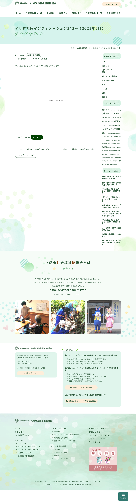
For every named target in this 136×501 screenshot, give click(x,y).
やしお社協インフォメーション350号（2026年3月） (111, 243)
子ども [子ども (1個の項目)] (118, 140)
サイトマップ (94, 442)
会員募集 (57, 432)
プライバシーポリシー (98, 439)
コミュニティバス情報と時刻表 (82, 401)
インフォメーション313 (22, 137)
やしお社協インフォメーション (30, 59)
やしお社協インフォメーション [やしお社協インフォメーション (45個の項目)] (111, 114)
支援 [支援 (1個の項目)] (107, 150)
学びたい (50, 13)
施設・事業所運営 (58, 446)
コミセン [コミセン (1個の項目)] (108, 117)
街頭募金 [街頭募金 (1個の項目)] (107, 161)
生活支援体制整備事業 (26, 456)
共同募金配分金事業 (61, 438)
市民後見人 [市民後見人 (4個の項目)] (117, 143)
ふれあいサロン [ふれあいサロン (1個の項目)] (113, 110)
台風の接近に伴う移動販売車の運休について (111, 184)
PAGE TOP (123, 496)
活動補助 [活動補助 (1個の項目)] (112, 154)
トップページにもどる (26, 155)
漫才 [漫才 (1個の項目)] (115, 154)
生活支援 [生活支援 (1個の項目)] (108, 157)
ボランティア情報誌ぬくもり (28, 450)
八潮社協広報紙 (108, 80)
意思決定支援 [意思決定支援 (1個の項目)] (111, 147)
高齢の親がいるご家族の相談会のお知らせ (111, 177)
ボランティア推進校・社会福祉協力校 (67, 435)
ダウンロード (37, 137)
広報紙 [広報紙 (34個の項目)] (104, 147)
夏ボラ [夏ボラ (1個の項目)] (112, 140)
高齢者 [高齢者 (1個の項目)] (115, 164)
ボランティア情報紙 (109, 76)
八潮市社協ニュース (34, 13)
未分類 (104, 89)
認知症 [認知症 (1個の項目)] (111, 161)
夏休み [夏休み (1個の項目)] (115, 140)
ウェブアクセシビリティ (99, 435)
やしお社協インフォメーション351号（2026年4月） (111, 222)
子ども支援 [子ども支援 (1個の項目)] (104, 143)
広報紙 (45, 59)
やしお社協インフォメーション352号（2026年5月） (111, 191)
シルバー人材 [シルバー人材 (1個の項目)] (113, 117)
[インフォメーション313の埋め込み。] (56, 100)
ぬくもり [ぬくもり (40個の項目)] (106, 110)
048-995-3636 (27, 362)
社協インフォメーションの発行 (65, 441)
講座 (103, 93)
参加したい (76, 13)
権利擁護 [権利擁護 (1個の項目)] (111, 150)
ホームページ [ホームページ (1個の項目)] (111, 121)
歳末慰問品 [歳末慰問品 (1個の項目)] (115, 150)
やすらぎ (57, 449)
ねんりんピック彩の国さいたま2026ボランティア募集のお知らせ (111, 214)
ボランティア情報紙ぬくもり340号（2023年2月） (79, 149)
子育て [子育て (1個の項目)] (108, 143)
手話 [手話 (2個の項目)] (105, 150)
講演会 (104, 97)
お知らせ (105, 66)
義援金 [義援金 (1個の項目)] (116, 157)
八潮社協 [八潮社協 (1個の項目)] (112, 137)
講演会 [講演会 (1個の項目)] (116, 161)
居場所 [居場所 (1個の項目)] (112, 143)
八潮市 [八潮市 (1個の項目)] (107, 137)
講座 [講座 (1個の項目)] (114, 161)
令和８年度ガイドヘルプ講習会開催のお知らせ (111, 206)
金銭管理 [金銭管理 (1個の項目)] (112, 164)
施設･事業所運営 (113, 13)
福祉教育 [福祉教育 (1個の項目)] (112, 157)
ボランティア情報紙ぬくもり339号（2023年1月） (32, 149)
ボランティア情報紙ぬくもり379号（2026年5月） (111, 199)
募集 (103, 72)
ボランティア (107, 70)
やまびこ (57, 456)
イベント (105, 62)
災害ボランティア (24, 453)
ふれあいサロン (23, 444)
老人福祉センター (60, 452)
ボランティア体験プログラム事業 (30, 447)
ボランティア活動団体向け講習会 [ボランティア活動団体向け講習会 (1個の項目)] (111, 133)
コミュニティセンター (62, 459)
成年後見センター (24, 435)
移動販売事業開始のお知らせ (111, 235)
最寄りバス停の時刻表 (82, 387)
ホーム (18, 13)
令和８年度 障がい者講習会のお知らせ (111, 229)
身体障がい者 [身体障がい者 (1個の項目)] (106, 164)
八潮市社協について (94, 13)
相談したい (62, 13)
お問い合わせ (111, 4)
